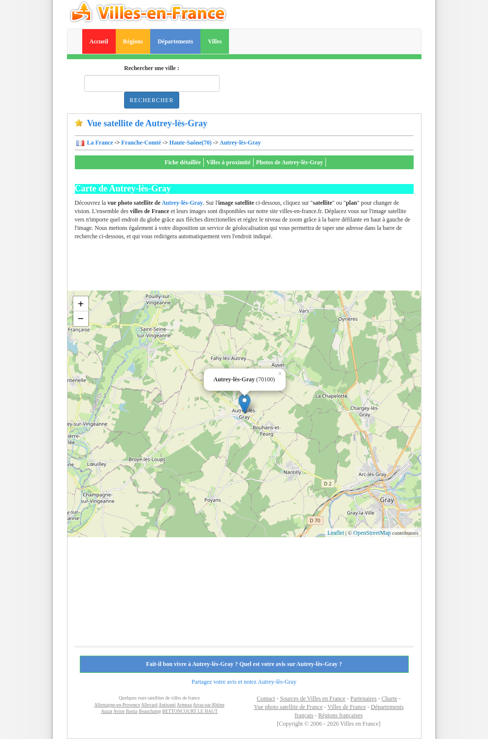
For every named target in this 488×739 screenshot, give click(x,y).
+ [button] (81, 303)
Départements (175, 41)
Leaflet (335, 532)
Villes (215, 41)
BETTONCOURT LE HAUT (190, 711)
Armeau (184, 704)
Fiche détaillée (182, 162)
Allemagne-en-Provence (117, 704)
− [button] (81, 318)
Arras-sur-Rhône (209, 704)
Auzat (106, 711)
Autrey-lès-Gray (240, 142)
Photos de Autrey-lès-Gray (289, 162)
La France (99, 142)
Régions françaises (340, 715)
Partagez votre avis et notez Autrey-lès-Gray (244, 681)
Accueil (99, 41)
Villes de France (346, 706)
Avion (119, 711)
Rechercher (151, 100)
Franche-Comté (141, 142)
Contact (266, 698)
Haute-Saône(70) (190, 142)
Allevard (149, 704)
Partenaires (364, 698)
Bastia (131, 711)
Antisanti (167, 704)
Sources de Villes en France (312, 698)
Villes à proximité (228, 162)
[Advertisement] (254, 268)
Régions (133, 41)
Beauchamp (150, 711)
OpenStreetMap (372, 532)
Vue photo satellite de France (288, 706)
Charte (389, 698)
